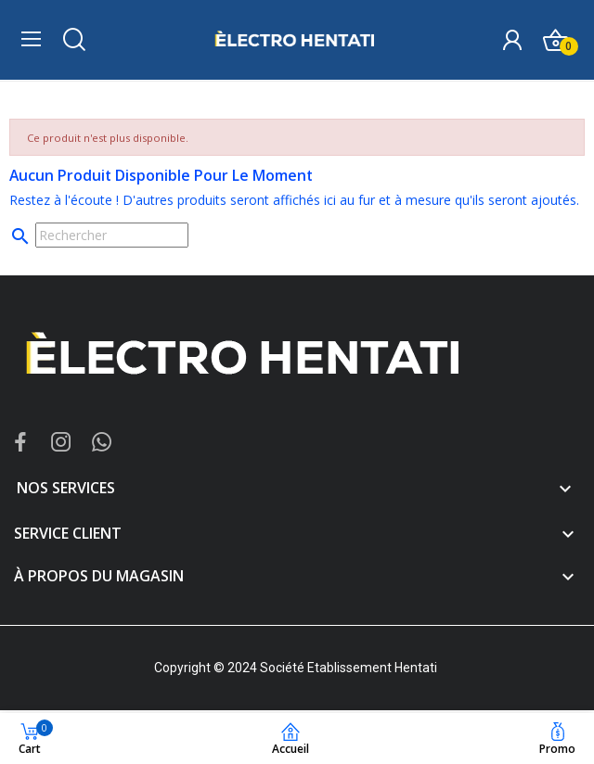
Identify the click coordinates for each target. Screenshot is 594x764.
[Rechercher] (111, 235)
